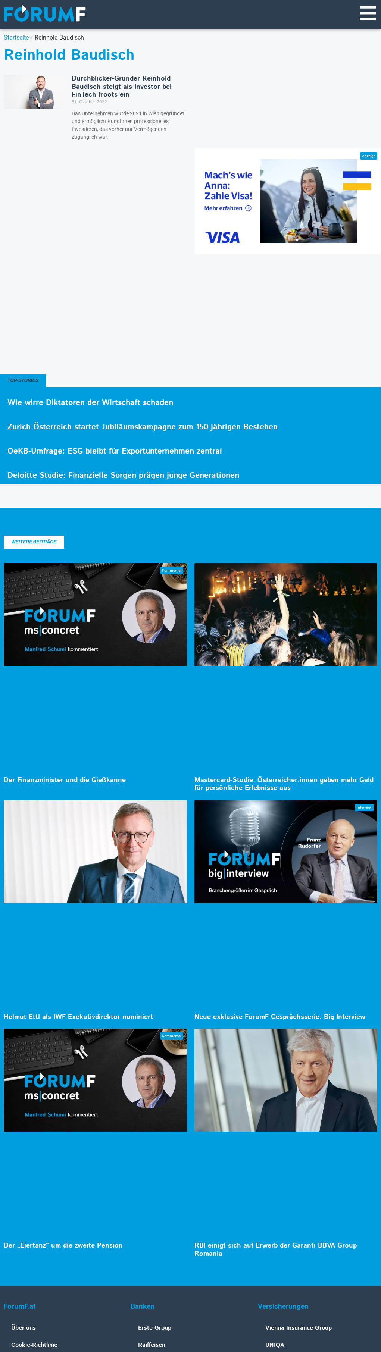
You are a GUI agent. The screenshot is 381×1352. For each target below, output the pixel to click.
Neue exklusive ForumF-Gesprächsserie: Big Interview (279, 1017)
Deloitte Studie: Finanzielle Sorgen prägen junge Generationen (123, 475)
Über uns (23, 1328)
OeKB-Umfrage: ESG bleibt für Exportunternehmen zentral (114, 451)
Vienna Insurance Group (298, 1328)
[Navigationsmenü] (368, 13)
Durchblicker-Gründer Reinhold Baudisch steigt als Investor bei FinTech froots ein (122, 87)
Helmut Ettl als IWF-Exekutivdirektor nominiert (78, 1017)
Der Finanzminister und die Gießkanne (65, 780)
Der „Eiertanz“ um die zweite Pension (63, 1246)
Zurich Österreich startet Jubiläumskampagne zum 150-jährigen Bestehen (142, 427)
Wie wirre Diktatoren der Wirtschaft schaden (90, 402)
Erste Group (154, 1328)
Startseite (16, 37)
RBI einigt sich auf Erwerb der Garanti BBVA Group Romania (275, 1250)
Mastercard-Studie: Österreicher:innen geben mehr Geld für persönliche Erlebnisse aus (284, 784)
